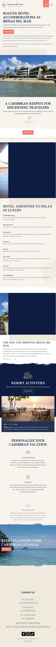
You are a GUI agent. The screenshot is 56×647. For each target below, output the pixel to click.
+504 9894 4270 (28, 611)
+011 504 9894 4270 (28, 603)
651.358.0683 (28, 618)
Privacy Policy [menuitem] (28, 641)
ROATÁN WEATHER (28, 580)
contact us (28, 44)
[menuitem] (46, 4)
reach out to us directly (33, 40)
